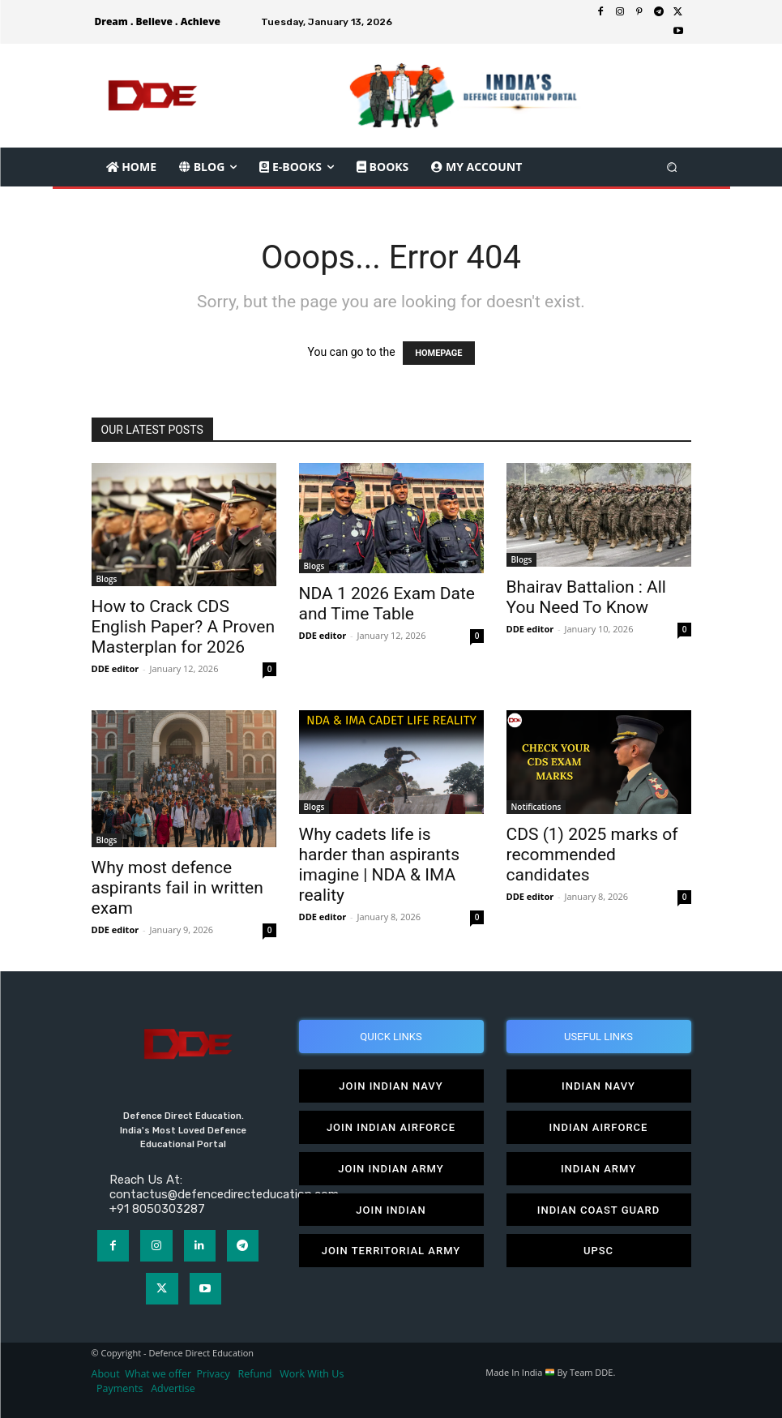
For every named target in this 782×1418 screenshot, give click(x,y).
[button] (671, 166)
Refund (255, 1374)
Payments (119, 1388)
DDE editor (115, 668)
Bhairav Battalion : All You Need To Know (586, 597)
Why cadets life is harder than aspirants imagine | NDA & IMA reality (379, 865)
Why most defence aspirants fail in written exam (177, 888)
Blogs (107, 579)
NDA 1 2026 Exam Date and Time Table (387, 603)
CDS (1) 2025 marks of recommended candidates (592, 855)
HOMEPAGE (438, 353)
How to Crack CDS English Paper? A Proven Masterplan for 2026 (184, 627)
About (106, 1374)
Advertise (173, 1388)
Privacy (215, 1374)
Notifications (536, 806)
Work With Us (312, 1374)
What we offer (158, 1374)
